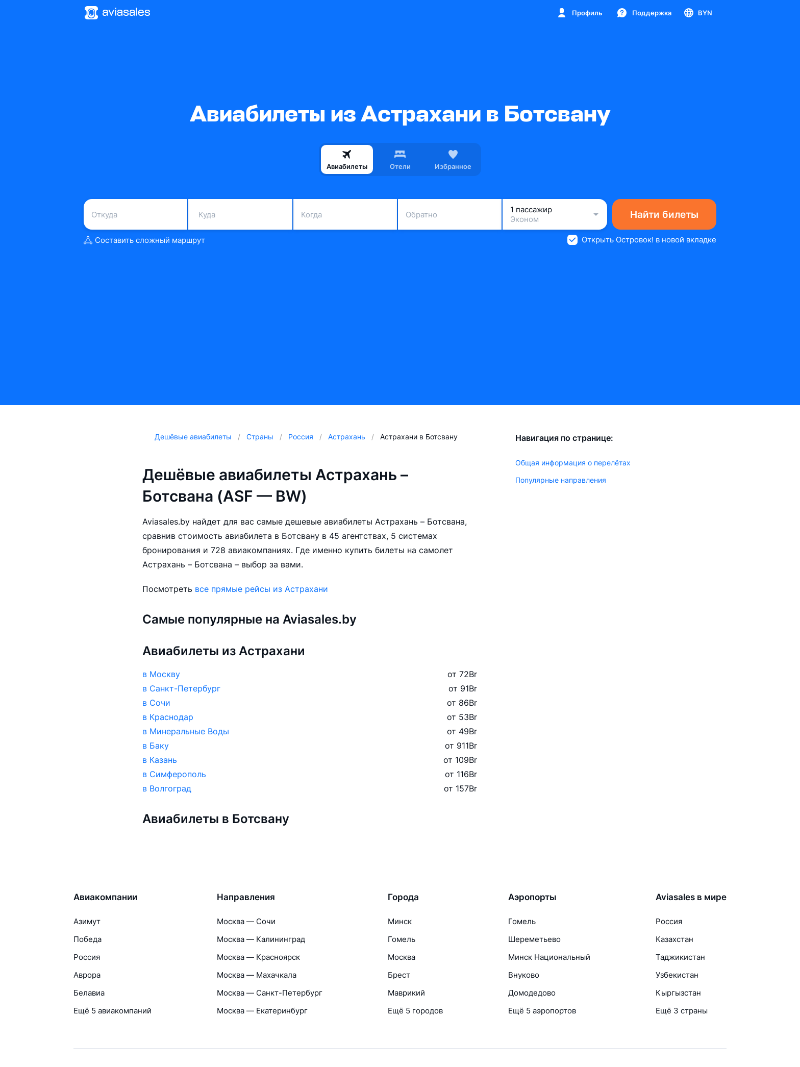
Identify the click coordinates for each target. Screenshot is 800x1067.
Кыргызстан (678, 993)
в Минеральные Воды (185, 731)
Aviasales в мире (691, 897)
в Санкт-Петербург (181, 688)
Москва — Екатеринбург (262, 1010)
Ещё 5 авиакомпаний (112, 1010)
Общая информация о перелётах (573, 462)
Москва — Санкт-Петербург (269, 993)
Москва (401, 957)
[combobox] (135, 214)
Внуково (523, 975)
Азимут (87, 921)
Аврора (87, 975)
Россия (86, 957)
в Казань (159, 760)
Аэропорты (532, 897)
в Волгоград (166, 788)
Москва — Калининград (261, 939)
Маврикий (406, 993)
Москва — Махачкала (256, 975)
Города (403, 897)
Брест (399, 975)
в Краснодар (167, 717)
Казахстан (674, 939)
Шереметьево (534, 939)
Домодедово (532, 993)
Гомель (401, 939)
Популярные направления (560, 480)
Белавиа (89, 993)
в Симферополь (174, 774)
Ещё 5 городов (415, 1010)
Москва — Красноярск (258, 957)
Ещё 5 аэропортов (542, 1010)
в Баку (155, 745)
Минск (400, 921)
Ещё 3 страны (682, 1010)
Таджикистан (680, 957)
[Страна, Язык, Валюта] (697, 13)
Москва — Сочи (246, 921)
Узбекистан (677, 975)
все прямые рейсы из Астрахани (261, 589)
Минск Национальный (549, 957)
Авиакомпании (105, 897)
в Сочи (156, 703)
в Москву (161, 674)
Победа (87, 939)
